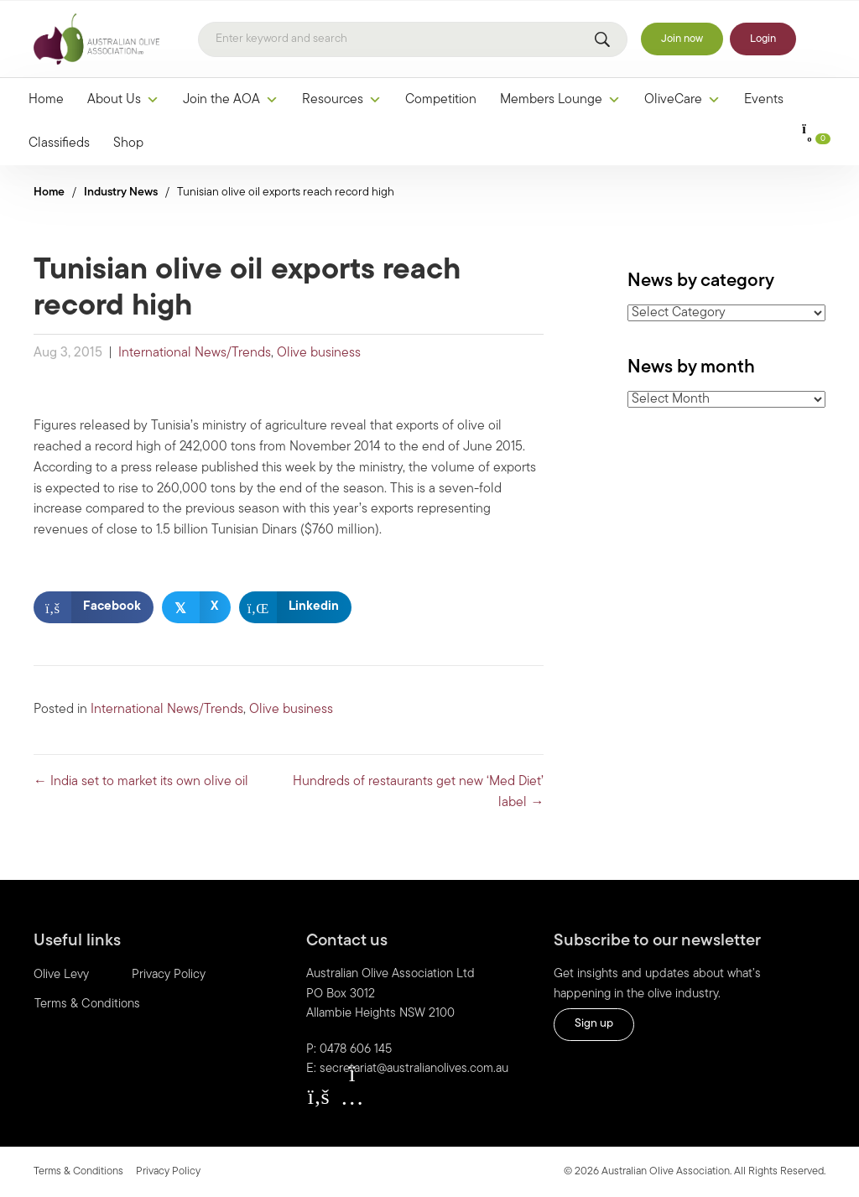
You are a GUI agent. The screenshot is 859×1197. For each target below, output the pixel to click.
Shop (128, 143)
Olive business (319, 353)
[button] (319, 1096)
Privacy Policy (168, 1171)
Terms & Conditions (78, 1171)
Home (46, 100)
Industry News (121, 192)
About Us (123, 100)
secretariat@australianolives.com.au (414, 1069)
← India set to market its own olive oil (141, 781)
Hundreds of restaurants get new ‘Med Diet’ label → (418, 792)
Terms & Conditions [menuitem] (87, 1004)
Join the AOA (231, 100)
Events (764, 100)
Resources (342, 100)
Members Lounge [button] (560, 100)
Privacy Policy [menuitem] (169, 975)
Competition (440, 100)
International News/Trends (194, 353)
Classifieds (59, 143)
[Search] (412, 39)
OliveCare (682, 100)
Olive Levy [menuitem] (61, 975)
